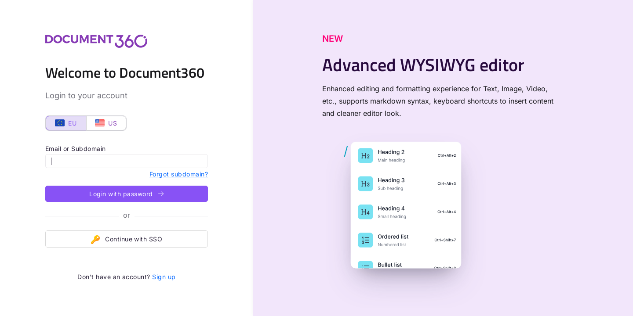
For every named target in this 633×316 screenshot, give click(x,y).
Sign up (163, 276)
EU (65, 123)
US (106, 123)
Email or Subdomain (75, 148)
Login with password (126, 194)
